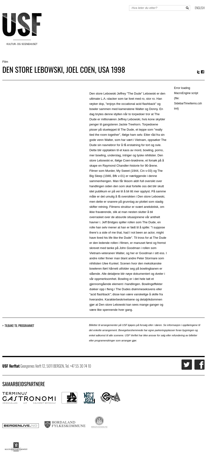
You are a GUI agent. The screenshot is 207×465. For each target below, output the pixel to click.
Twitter (198, 72)
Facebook (203, 72)
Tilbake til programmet (19, 325)
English (200, 7)
